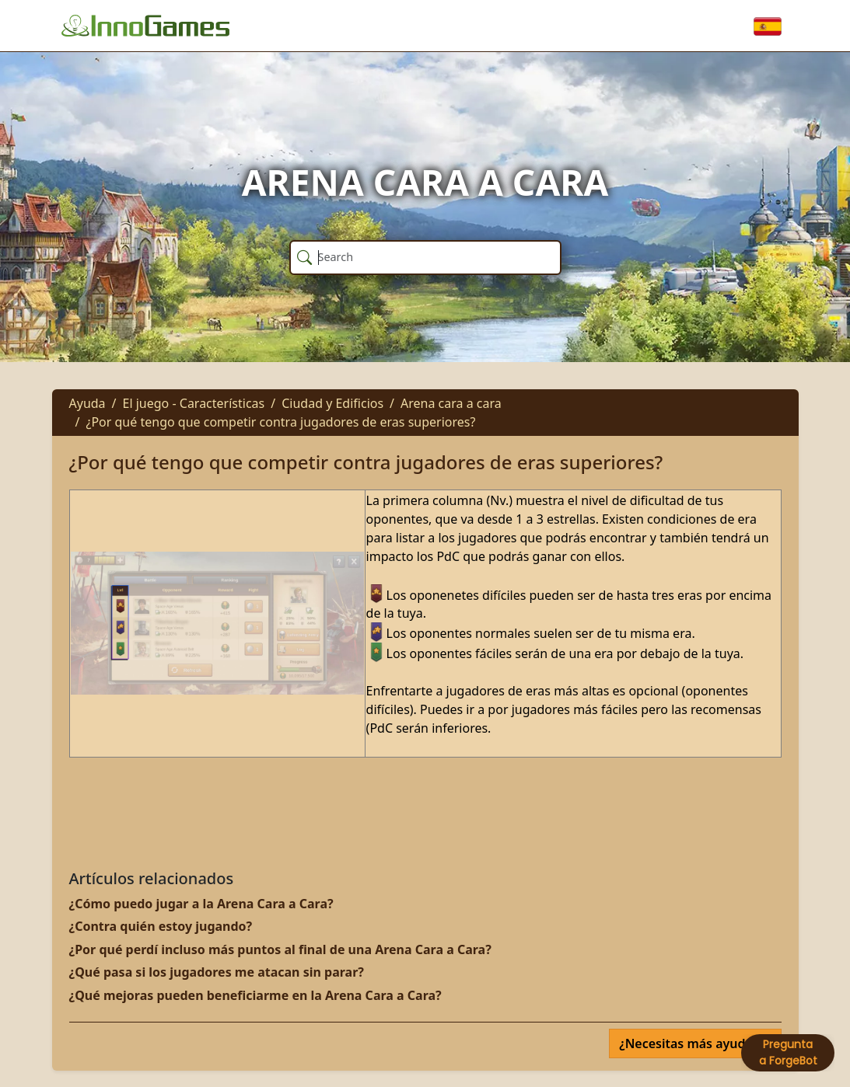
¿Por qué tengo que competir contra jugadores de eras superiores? (280, 421)
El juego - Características (194, 403)
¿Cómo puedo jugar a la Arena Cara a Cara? (201, 903)
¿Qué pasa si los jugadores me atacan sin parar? (216, 972)
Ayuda (87, 403)
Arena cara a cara (451, 403)
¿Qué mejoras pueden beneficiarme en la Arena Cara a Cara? (255, 995)
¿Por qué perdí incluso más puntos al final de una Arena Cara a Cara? (280, 949)
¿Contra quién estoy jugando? (161, 926)
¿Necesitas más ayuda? (690, 1043)
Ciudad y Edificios (332, 403)
